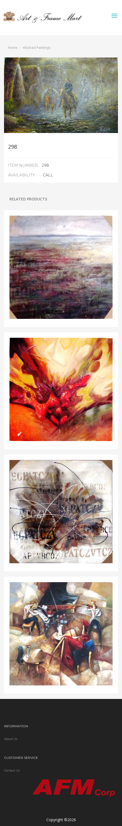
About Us (10, 739)
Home (13, 47)
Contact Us (12, 770)
